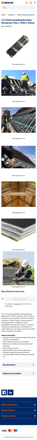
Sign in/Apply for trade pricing (12, 291)
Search (4, 7)
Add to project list (20, 299)
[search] (18, 7)
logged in (18, 304)
